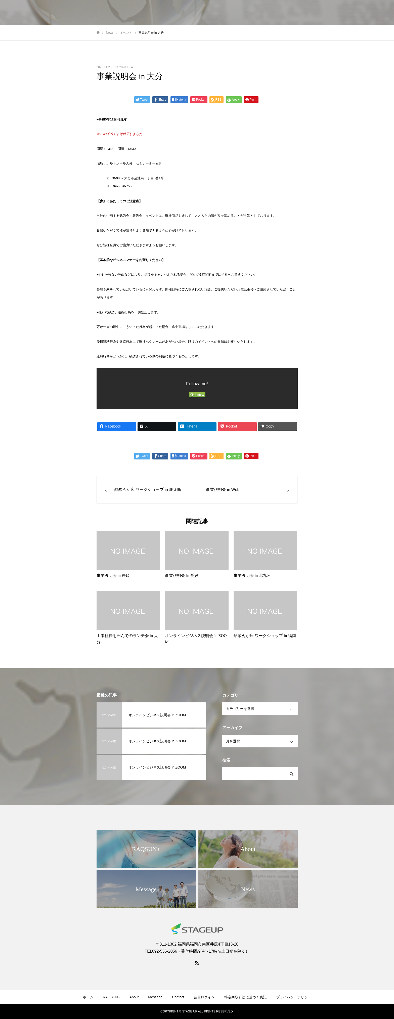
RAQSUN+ (111, 997)
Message (155, 997)
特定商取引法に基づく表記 (245, 997)
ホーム (88, 997)
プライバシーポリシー (293, 997)
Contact (178, 997)
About (134, 997)
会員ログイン (204, 997)
